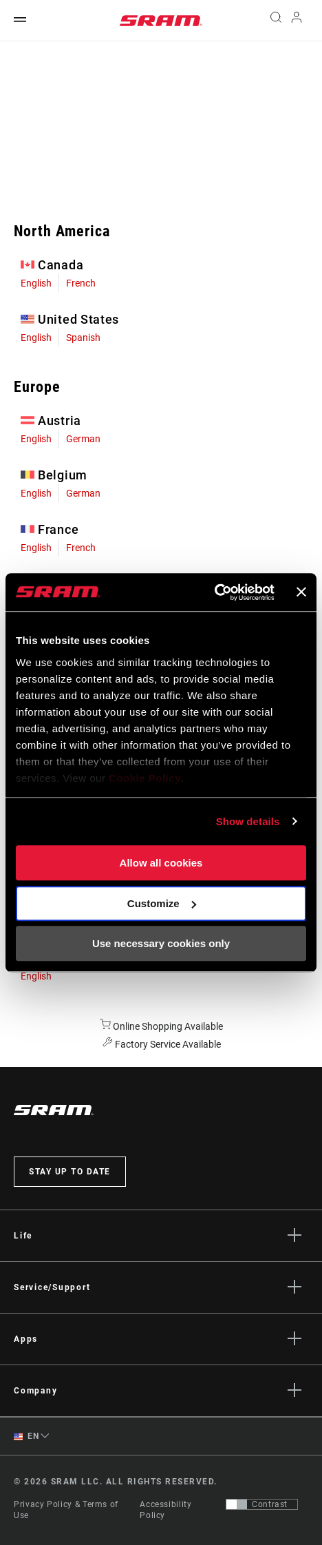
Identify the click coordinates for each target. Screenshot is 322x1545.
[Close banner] (301, 592)
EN (26, 1436)
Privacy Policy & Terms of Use (66, 1510)
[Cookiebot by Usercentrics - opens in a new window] (214, 592)
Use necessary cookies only (161, 943)
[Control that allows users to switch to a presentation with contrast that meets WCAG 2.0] (262, 1504)
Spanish (83, 337)
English (36, 283)
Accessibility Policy (165, 1510)
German (83, 438)
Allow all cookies (161, 863)
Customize (161, 903)
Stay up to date (70, 1171)
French (81, 283)
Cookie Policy (145, 778)
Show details (248, 821)
